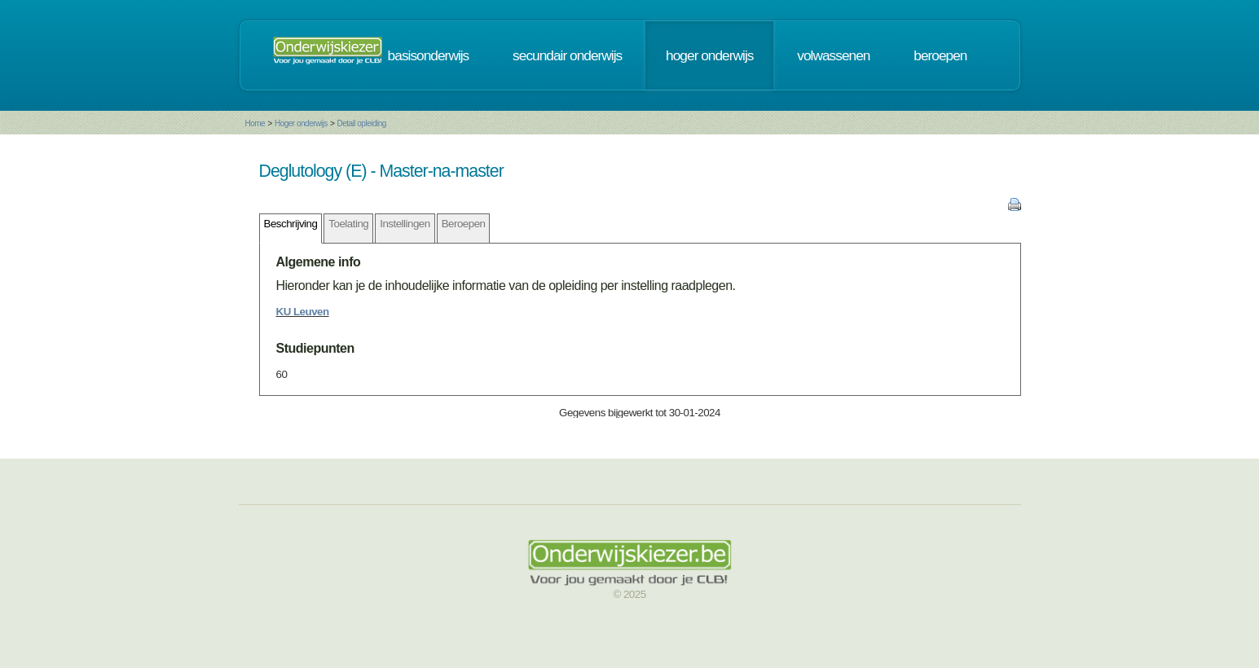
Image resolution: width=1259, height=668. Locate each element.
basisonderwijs (428, 55)
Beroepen (464, 224)
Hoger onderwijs (301, 123)
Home (255, 123)
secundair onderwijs (567, 55)
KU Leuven (302, 311)
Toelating (348, 224)
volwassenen (833, 55)
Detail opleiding (361, 123)
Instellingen (404, 224)
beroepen (939, 55)
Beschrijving (291, 224)
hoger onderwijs (709, 55)
